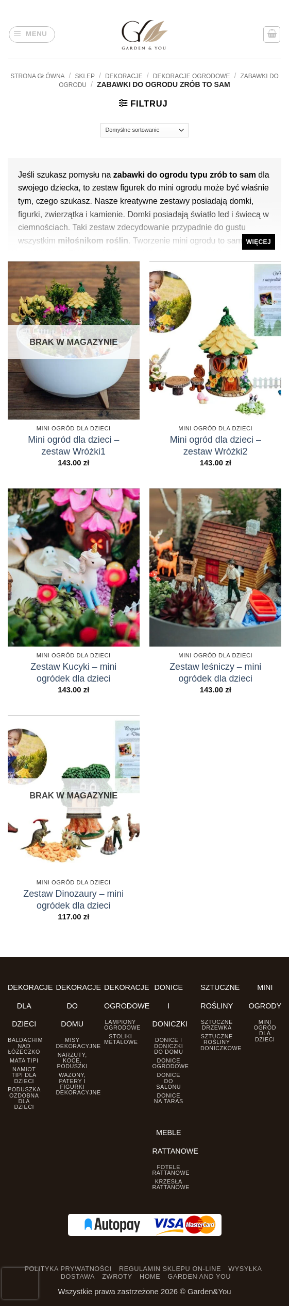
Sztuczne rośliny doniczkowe (221, 1042)
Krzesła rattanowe (171, 1184)
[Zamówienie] (144, 130)
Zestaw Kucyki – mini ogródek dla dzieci (73, 672)
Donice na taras (168, 1098)
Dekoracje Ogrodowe (191, 76)
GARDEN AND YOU (199, 1276)
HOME (150, 1276)
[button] (32, 34)
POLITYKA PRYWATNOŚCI (67, 1269)
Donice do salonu (168, 1081)
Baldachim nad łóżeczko (25, 1046)
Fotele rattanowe (171, 1170)
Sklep (85, 76)
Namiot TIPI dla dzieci (24, 1075)
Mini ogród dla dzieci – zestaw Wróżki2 (215, 445)
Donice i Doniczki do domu (168, 1046)
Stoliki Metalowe (121, 1039)
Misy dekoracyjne (78, 1043)
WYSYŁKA (245, 1269)
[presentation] (20, 1283)
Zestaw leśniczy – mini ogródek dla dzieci (215, 672)
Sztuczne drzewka (217, 1025)
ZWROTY (117, 1276)
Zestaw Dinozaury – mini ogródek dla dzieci (73, 900)
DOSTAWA (78, 1276)
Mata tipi (24, 1060)
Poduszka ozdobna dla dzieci (24, 1098)
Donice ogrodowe (170, 1063)
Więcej (258, 242)
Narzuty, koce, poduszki (72, 1061)
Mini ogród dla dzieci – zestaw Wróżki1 (73, 445)
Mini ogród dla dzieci (264, 1030)
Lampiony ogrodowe (122, 1025)
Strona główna (37, 76)
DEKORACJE (124, 76)
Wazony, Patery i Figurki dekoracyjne (78, 1083)
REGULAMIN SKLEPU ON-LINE (170, 1269)
